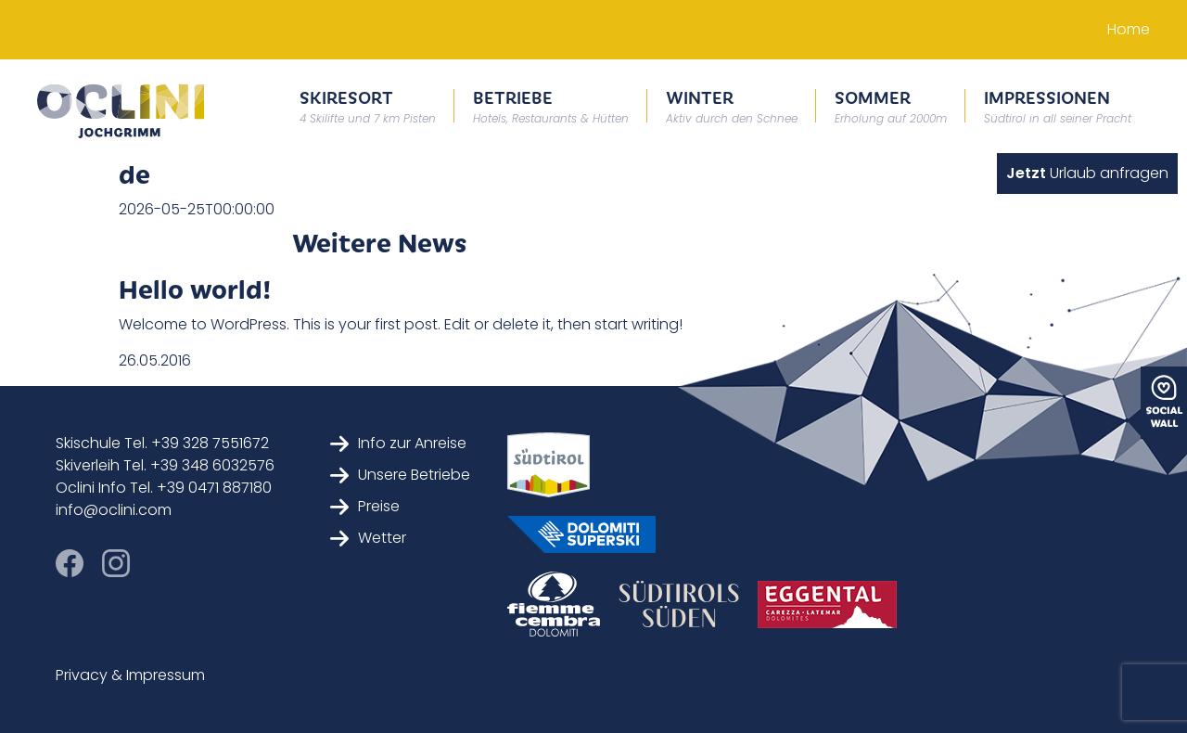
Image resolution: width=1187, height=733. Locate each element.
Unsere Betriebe (400, 474)
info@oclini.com (114, 510)
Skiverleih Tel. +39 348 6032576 (165, 465)
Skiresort (368, 105)
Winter (732, 105)
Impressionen (1057, 105)
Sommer (891, 105)
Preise (365, 506)
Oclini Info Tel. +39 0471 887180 (164, 487)
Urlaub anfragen (1087, 173)
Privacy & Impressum (130, 675)
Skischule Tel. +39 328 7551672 (162, 443)
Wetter (368, 537)
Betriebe (551, 105)
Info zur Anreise (398, 443)
